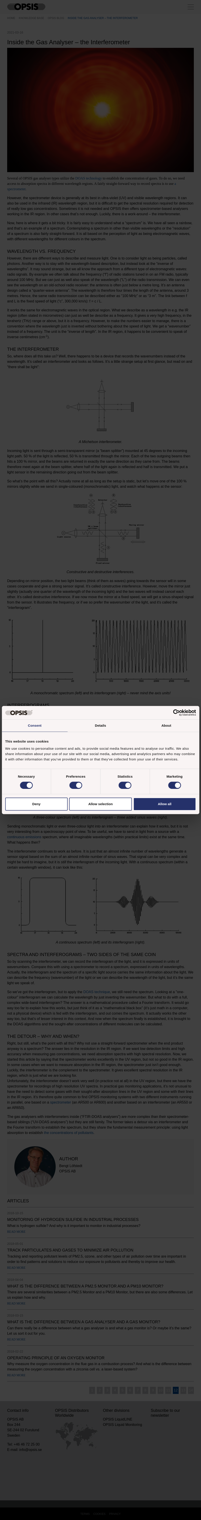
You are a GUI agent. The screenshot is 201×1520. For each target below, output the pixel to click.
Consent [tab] (35, 725)
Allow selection (100, 804)
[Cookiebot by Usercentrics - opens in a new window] (176, 712)
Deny (36, 804)
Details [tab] (100, 725)
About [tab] (166, 725)
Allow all (164, 804)
